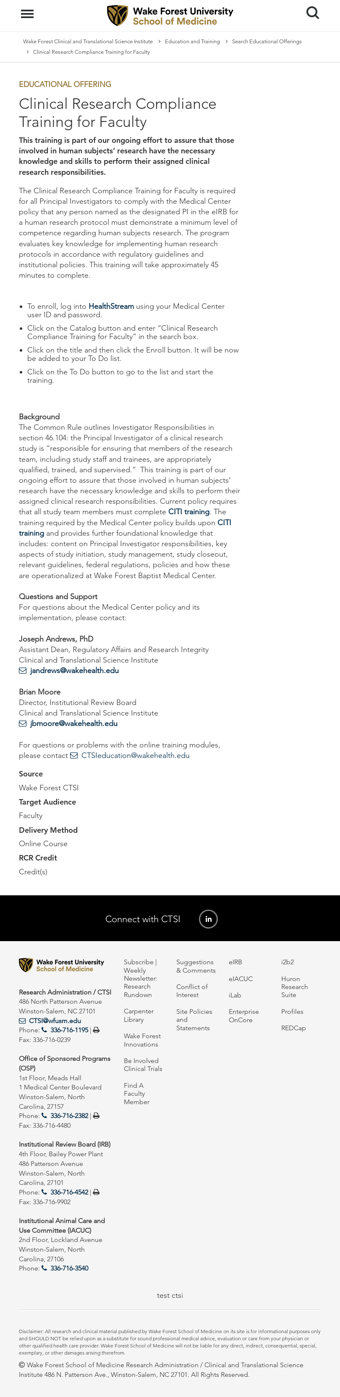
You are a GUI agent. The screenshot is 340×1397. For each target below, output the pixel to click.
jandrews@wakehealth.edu (74, 670)
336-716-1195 (69, 1030)
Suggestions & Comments (196, 966)
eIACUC (241, 979)
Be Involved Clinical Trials (143, 1065)
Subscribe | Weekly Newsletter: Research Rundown (140, 978)
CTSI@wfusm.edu (55, 1021)
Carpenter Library (139, 1015)
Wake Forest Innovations (142, 1040)
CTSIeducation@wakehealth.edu (135, 755)
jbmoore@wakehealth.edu (74, 723)
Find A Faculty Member (136, 1093)
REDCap (293, 1028)
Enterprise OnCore (244, 1015)
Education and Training (192, 41)
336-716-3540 (69, 1268)
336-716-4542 (69, 1192)
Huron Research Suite (294, 987)
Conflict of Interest (192, 991)
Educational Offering (65, 84)
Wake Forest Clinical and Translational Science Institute (88, 41)
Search (309, 9)
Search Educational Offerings (267, 41)
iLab (235, 995)
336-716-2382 (69, 1116)
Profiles (292, 1012)
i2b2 (287, 962)
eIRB (235, 962)
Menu (28, 10)
